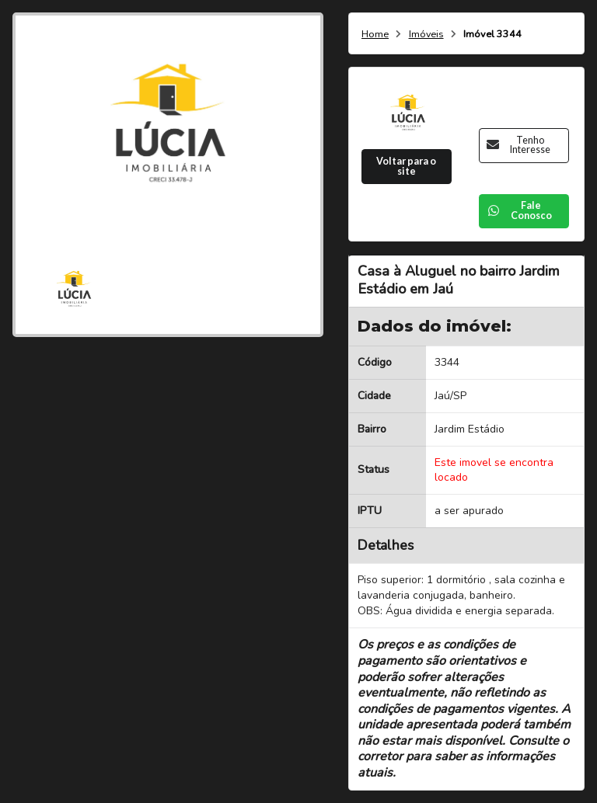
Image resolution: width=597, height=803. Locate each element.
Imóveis (426, 35)
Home (375, 35)
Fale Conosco (519, 210)
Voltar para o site (406, 166)
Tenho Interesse (518, 145)
